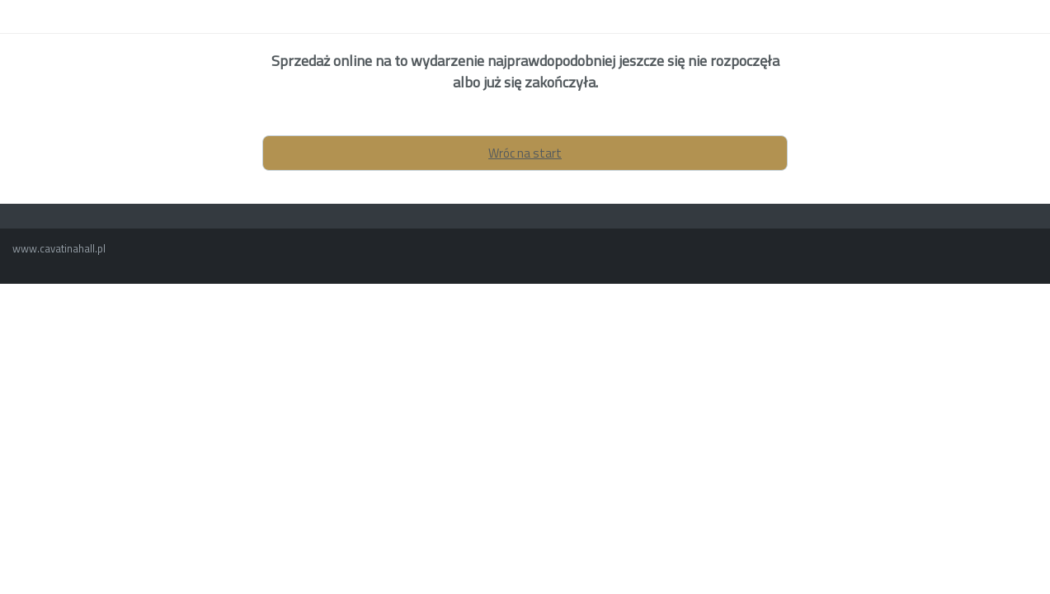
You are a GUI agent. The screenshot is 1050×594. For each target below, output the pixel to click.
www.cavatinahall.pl (59, 248)
